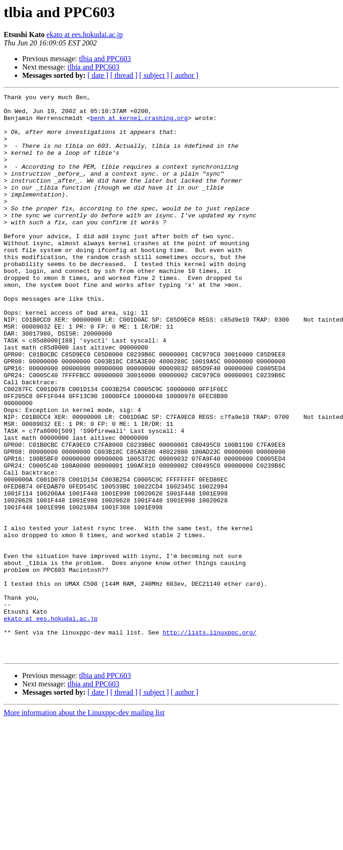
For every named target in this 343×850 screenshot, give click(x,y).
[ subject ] (154, 75)
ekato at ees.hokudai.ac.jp (84, 34)
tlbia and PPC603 (105, 59)
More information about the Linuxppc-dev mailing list (84, 825)
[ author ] (185, 75)
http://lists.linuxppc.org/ (209, 740)
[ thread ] (123, 75)
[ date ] (97, 75)
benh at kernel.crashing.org (139, 123)
